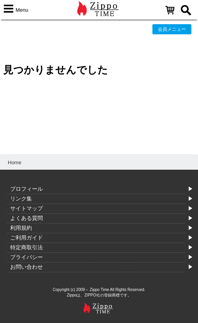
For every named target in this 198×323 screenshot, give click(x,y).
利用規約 (21, 228)
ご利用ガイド (26, 237)
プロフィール (26, 189)
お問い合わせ (26, 267)
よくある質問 (26, 218)
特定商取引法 (26, 247)
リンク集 (21, 198)
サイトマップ (26, 208)
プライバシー (26, 257)
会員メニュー (172, 29)
